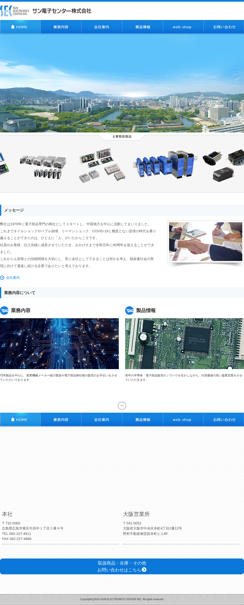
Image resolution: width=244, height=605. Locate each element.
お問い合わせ (224, 27)
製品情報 (142, 27)
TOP (20, 27)
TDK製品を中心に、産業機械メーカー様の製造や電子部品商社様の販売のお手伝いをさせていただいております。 (59, 344)
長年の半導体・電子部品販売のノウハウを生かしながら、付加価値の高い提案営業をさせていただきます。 (184, 344)
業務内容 (61, 27)
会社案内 (101, 27)
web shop (183, 27)
